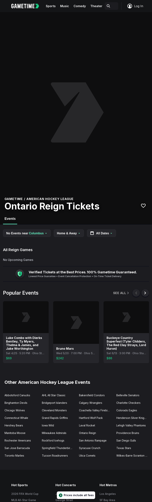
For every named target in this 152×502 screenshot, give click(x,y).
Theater (96, 6)
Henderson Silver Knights (132, 417)
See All (121, 293)
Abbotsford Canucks (17, 395)
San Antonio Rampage (93, 440)
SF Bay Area (107, 500)
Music (64, 6)
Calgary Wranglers (90, 402)
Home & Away (69, 233)
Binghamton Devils (16, 402)
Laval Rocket (87, 425)
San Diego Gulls (126, 440)
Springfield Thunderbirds (57, 448)
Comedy (80, 6)
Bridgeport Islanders (54, 402)
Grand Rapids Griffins (55, 417)
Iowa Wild (48, 425)
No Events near (27, 233)
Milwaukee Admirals (54, 433)
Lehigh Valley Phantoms (131, 425)
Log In (135, 6)
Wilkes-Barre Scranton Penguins (133, 455)
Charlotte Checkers (128, 402)
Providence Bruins (127, 433)
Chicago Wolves (15, 410)
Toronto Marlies (14, 455)
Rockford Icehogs (53, 440)
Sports (51, 6)
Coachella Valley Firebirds (95, 410)
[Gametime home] (27, 6)
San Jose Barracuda (17, 448)
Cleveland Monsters (54, 410)
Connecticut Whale (16, 417)
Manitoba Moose (15, 433)
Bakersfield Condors (92, 395)
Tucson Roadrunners (55, 455)
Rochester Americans (18, 440)
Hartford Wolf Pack (91, 417)
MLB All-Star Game (23, 500)
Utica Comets (87, 455)
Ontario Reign (87, 433)
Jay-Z (59, 493)
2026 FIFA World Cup (24, 493)
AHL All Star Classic (53, 395)
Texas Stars (123, 448)
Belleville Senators (127, 395)
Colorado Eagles (126, 410)
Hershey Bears (14, 425)
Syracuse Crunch (89, 448)
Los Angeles (108, 493)
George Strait (64, 500)
